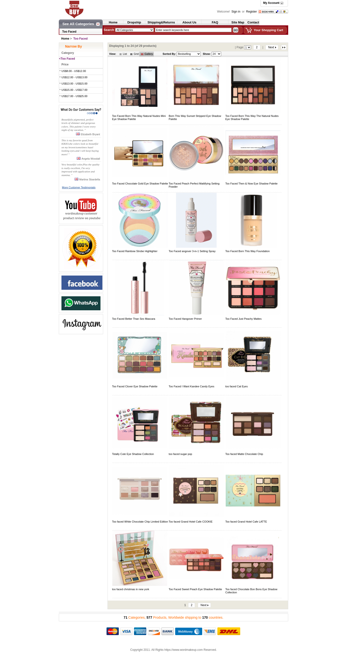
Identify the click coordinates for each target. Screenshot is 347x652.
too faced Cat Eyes (236, 386)
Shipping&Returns (161, 22)
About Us (189, 22)
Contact (253, 22)
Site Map (237, 22)
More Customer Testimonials (78, 187)
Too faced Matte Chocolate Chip (244, 454)
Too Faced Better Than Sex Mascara (133, 318)
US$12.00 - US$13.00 (74, 77)
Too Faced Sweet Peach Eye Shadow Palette (195, 589)
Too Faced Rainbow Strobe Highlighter (134, 251)
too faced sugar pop (180, 454)
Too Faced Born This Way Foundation (247, 251)
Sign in (236, 11)
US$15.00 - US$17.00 (74, 89)
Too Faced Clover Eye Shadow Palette (134, 386)
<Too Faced (67, 58)
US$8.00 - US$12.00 (73, 71)
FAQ (215, 22)
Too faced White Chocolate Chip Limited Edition (140, 521)
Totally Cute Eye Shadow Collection (133, 454)
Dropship (134, 22)
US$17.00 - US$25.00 (74, 96)
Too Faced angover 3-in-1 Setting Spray (192, 251)
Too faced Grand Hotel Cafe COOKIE (191, 521)
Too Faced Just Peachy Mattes (243, 318)
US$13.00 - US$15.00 (74, 83)
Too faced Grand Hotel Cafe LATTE (246, 521)
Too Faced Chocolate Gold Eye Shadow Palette (140, 183)
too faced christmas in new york (130, 589)
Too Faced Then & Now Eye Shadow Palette (251, 183)
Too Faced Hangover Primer (185, 318)
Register (251, 11)
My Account (271, 3)
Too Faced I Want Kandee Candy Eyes (191, 386)
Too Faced (69, 31)
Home (113, 22)
